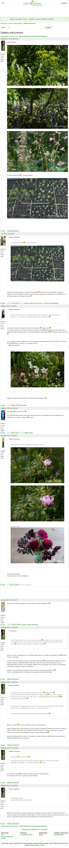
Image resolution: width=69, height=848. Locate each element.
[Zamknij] (66, 19)
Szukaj (48, 27)
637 (23, 36)
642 (35, 36)
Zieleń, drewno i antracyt (19, 624)
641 (32, 36)
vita (2, 234)
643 (37, 36)
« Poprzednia (4, 36)
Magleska (4, 408)
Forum (11, 23)
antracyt (3, 600)
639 (28, 36)
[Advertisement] (34, 12)
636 (20, 36)
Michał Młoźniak (58, 834)
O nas (2, 834)
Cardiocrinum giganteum (51, 303)
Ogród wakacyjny (33, 624)
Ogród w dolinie (14, 584)
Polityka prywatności (7, 836)
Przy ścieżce (15, 303)
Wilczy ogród (15, 432)
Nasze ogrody (18, 23)
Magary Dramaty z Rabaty (19, 405)
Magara (3, 306)
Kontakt (3, 838)
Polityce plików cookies (37, 845)
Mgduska (3, 39)
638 (25, 36)
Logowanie (64, 3)
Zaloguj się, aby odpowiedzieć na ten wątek (34, 829)
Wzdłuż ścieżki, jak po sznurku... (34, 303)
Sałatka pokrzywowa (29, 23)
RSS (41, 835)
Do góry (3, 231)
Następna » (44, 36)
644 (39, 36)
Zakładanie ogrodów (26, 834)
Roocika (3, 435)
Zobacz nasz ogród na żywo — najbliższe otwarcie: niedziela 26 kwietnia (32, 19)
